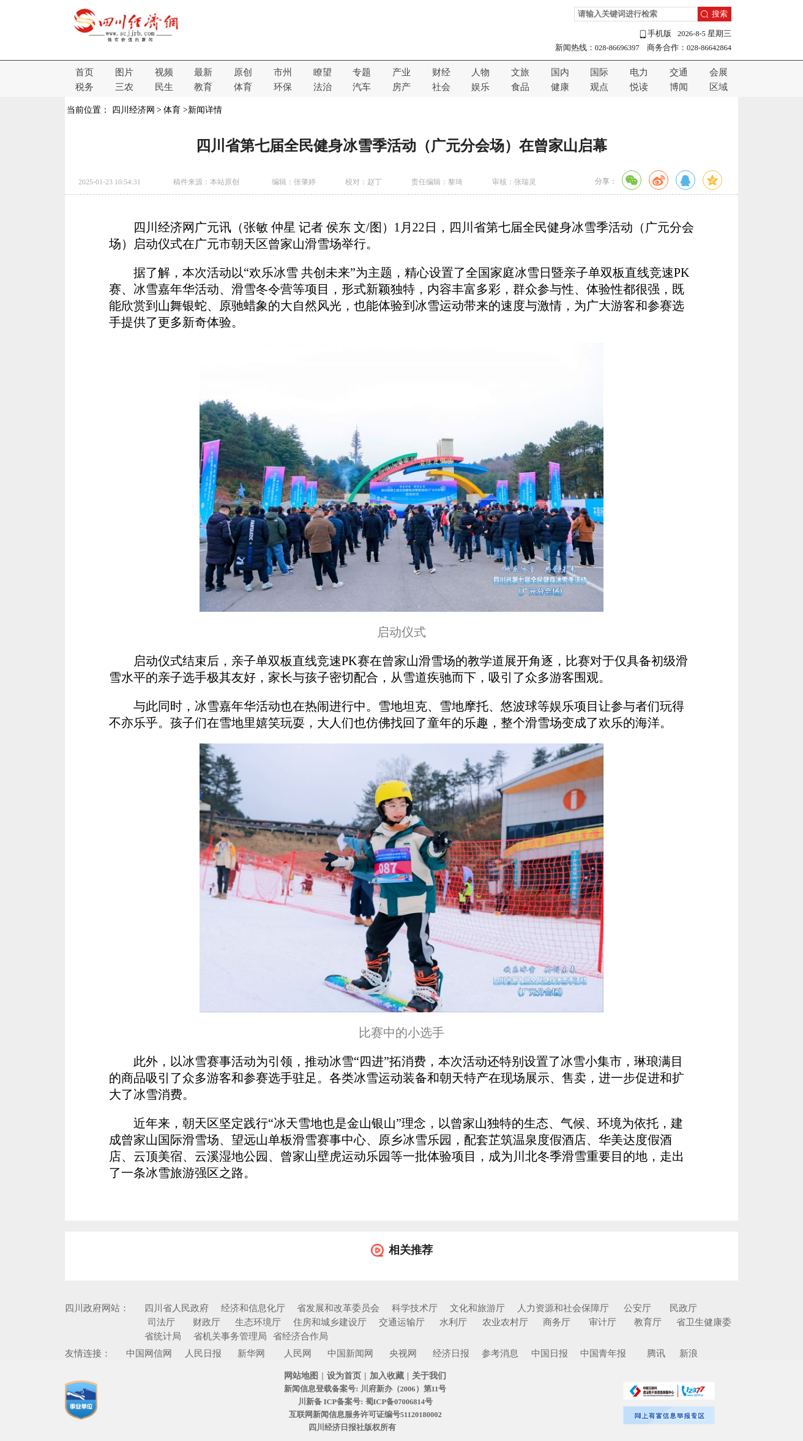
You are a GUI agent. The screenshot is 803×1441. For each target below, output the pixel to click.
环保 (283, 87)
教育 (203, 87)
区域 (718, 87)
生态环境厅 (258, 1322)
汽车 (362, 87)
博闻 (679, 87)
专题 (362, 72)
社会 (441, 87)
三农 (124, 87)
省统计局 (162, 1336)
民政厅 (683, 1308)
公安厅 (637, 1308)
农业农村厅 (505, 1322)
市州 (283, 72)
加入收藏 (387, 1375)
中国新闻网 (350, 1353)
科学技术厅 (415, 1308)
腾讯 (656, 1353)
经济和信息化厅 (253, 1308)
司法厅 (161, 1322)
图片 (124, 72)
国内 (560, 72)
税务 (84, 87)
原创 (243, 72)
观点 (599, 87)
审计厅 (602, 1322)
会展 (718, 72)
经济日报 (451, 1353)
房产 (401, 87)
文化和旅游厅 (477, 1308)
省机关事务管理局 (230, 1336)
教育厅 (648, 1322)
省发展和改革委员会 (338, 1308)
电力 (639, 72)
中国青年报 (603, 1353)
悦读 (639, 87)
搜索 (720, 14)
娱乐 (480, 87)
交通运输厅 (402, 1322)
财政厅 (206, 1322)
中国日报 (549, 1353)
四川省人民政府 (176, 1308)
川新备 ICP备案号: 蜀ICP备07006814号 (365, 1402)
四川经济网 (133, 110)
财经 (441, 72)
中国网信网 (149, 1353)
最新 (203, 72)
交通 (679, 72)
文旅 (520, 72)
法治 (322, 87)
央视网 (403, 1353)
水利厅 (453, 1322)
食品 (520, 87)
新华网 (251, 1353)
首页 (84, 72)
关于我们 (429, 1375)
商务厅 (556, 1322)
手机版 (654, 34)
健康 (560, 87)
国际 (599, 72)
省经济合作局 (300, 1336)
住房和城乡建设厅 (330, 1322)
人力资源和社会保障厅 (563, 1308)
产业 (401, 72)
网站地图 (301, 1375)
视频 (164, 72)
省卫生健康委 (703, 1322)
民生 (164, 87)
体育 (243, 87)
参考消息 (500, 1353)
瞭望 (322, 72)
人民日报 (203, 1353)
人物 (480, 72)
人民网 (298, 1353)
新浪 (688, 1353)
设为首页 (344, 1375)
